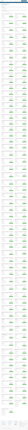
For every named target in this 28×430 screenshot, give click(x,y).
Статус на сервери (18, 2)
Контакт (21, 2)
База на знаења (13, 2)
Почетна (2, 2)
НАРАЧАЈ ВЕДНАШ (11, 16)
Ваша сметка (24, 2)
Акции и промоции (10, 2)
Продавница (5, 2)
